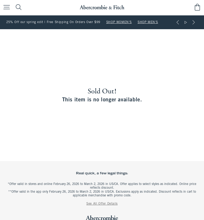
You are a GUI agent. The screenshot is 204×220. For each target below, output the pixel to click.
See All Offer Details (102, 203)
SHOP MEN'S (148, 22)
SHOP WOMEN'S (119, 22)
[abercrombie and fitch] (102, 7)
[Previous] (178, 22)
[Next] (194, 22)
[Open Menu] (5, 7)
